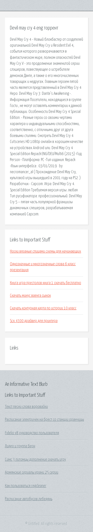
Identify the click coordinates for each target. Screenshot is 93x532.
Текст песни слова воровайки (26, 407)
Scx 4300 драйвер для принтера (34, 321)
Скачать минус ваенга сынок (30, 296)
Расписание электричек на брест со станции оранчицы (44, 420)
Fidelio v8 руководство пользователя (32, 433)
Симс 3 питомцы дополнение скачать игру (35, 460)
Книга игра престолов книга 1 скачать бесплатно (45, 283)
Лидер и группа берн (20, 446)
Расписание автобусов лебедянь (28, 499)
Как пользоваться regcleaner (25, 486)
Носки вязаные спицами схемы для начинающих (45, 251)
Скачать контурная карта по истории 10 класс (43, 308)
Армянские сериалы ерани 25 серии (31, 472)
